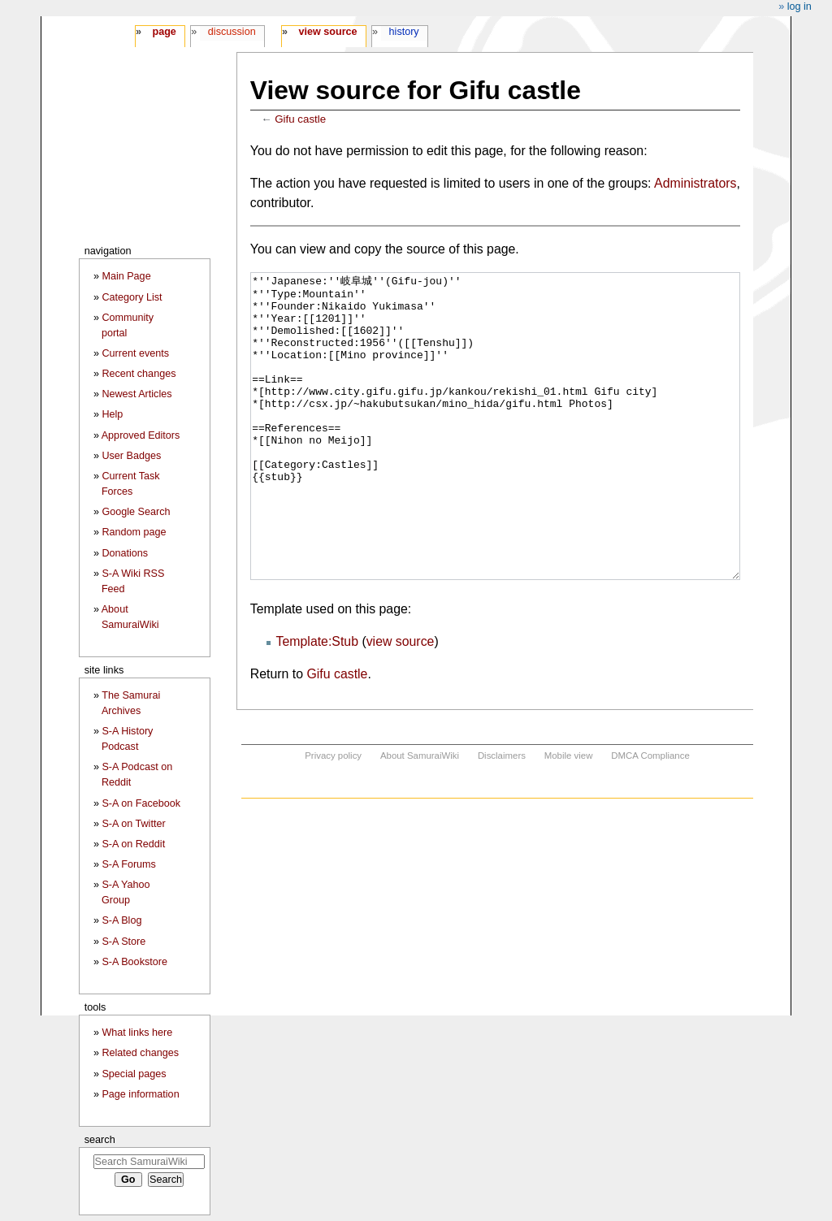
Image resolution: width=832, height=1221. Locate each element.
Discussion (232, 31)
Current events (135, 353)
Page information (140, 1094)
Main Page (126, 276)
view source (400, 702)
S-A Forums (128, 864)
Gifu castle (300, 119)
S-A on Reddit (133, 844)
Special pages (134, 1074)
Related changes (140, 1053)
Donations (125, 553)
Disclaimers (502, 816)
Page (164, 31)
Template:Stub (317, 702)
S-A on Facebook (141, 803)
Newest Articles (136, 394)
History (404, 31)
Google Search (136, 511)
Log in (799, 6)
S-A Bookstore (134, 962)
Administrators (695, 183)
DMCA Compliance (650, 816)
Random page (134, 532)
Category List (132, 297)
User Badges (131, 455)
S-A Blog (121, 920)
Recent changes (139, 373)
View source (328, 31)
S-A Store (123, 941)
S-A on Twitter (133, 823)
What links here (137, 1032)
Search (99, 1139)
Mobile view (568, 816)
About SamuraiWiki (419, 816)
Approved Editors (141, 435)
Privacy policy (333, 816)
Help (112, 414)
